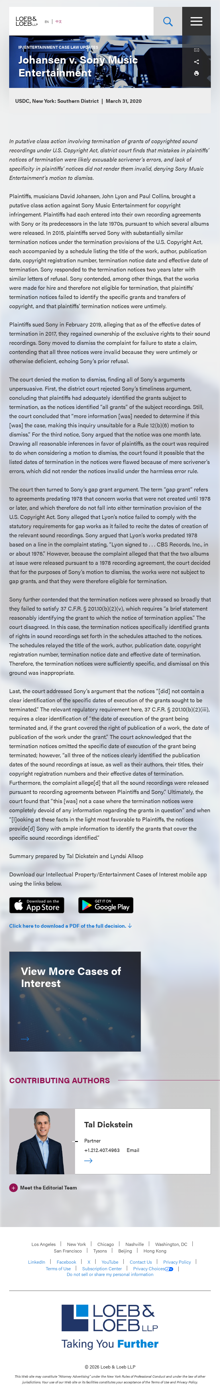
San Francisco (68, 1250)
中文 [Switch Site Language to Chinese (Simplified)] (59, 21)
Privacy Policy (177, 1262)
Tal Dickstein (108, 1124)
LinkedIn (36, 1262)
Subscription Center (102, 1268)
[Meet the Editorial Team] (43, 1186)
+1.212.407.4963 (102, 1149)
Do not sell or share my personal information (110, 1274)
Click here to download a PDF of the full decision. (67, 926)
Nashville (134, 1244)
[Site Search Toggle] (168, 21)
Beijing (125, 1250)
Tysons (100, 1250)
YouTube (110, 1262)
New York (76, 1244)
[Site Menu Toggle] (196, 21)
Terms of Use (58, 1268)
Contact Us (141, 1262)
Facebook (66, 1262)
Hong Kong (155, 1250)
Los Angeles (44, 1244)
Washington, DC (171, 1244)
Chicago (105, 1244)
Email (133, 1149)
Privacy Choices (153, 1268)
